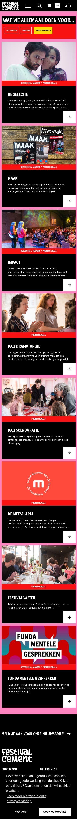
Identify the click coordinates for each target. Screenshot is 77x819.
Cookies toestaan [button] (55, 811)
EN (57, 6)
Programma (9, 769)
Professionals (43, 30)
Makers (26, 30)
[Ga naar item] (39, 104)
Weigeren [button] (22, 811)
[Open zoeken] (40, 6)
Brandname (11, 6)
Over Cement (48, 769)
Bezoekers (11, 30)
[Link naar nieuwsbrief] (38, 734)
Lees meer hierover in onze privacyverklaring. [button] (26, 798)
